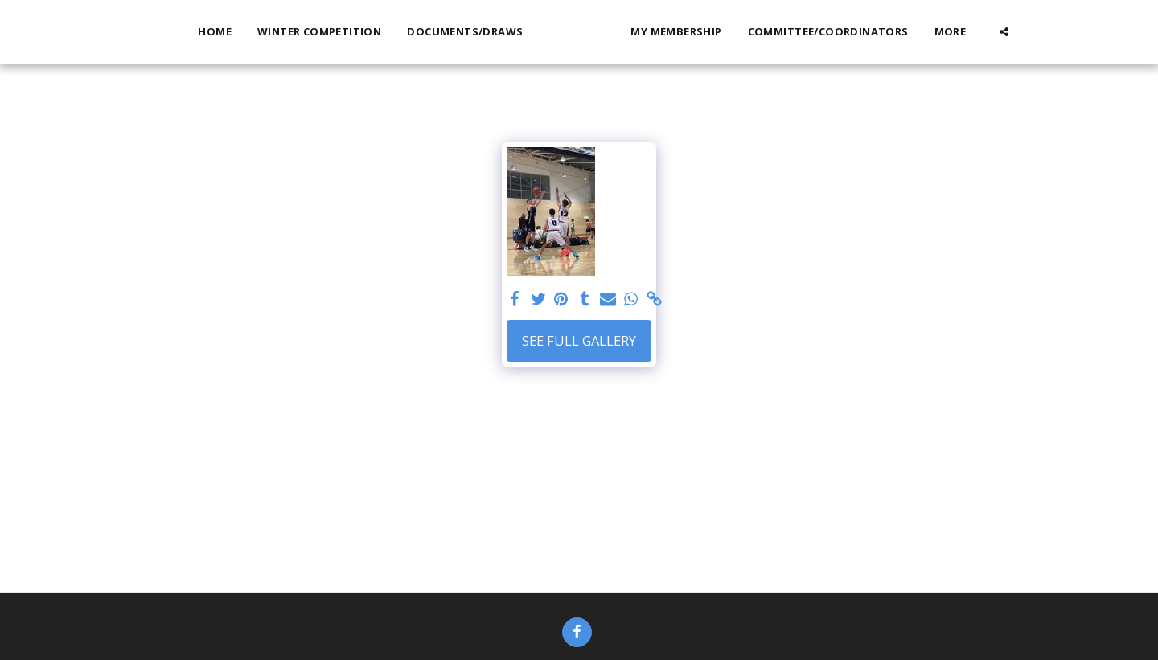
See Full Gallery (579, 340)
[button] (1032, 32)
